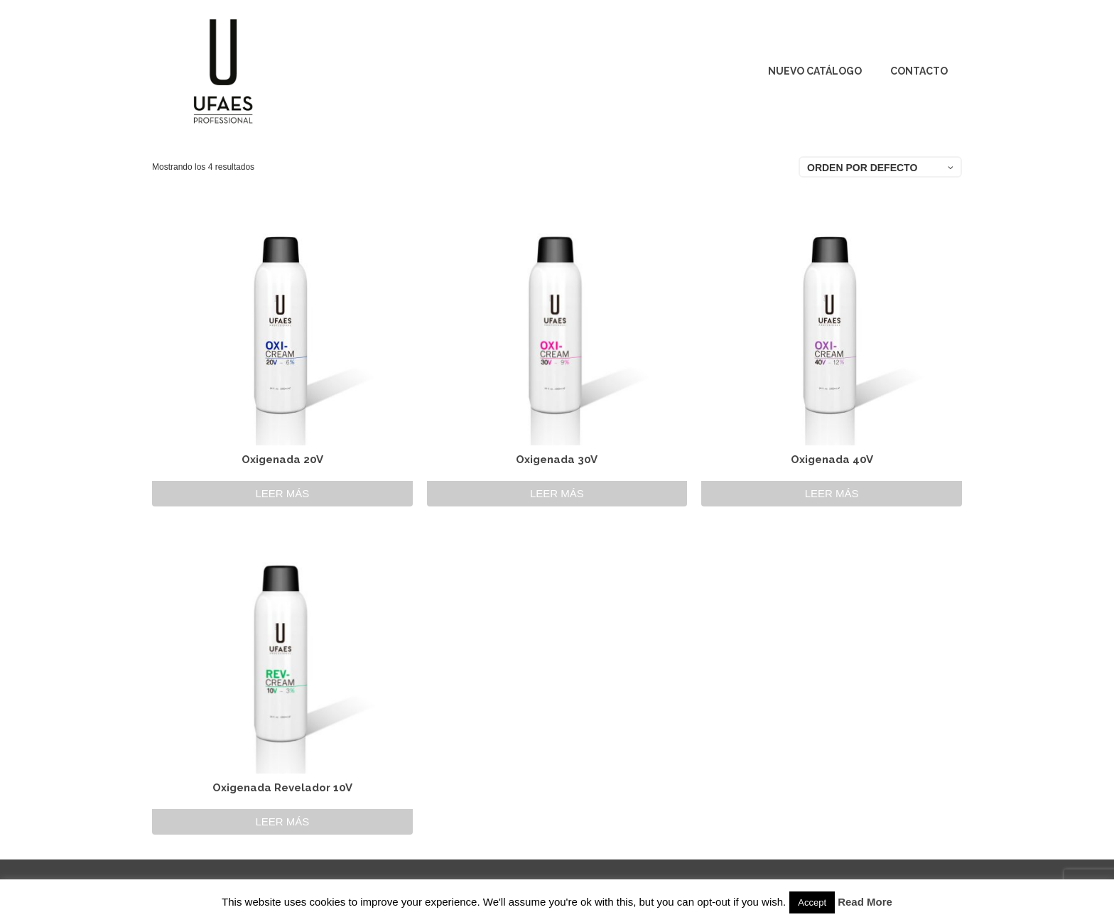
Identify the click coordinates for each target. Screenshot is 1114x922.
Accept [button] (812, 902)
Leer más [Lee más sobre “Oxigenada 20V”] (282, 493)
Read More (865, 902)
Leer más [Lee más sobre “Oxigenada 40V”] (832, 493)
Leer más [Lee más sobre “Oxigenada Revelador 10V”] (282, 821)
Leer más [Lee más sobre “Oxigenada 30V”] (557, 493)
